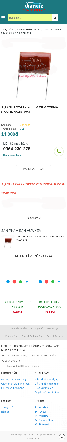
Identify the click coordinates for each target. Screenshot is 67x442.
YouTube (42, 416)
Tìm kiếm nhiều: (18, 328)
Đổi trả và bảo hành (12, 388)
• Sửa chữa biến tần (31, 336)
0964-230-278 (16, 148)
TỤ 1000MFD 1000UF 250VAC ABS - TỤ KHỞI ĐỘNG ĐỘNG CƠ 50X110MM (49, 307)
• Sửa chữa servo (54, 336)
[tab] (33, 169)
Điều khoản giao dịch (47, 383)
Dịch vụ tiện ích (44, 388)
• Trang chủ (37, 328)
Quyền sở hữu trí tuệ (47, 392)
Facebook (42, 407)
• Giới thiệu (53, 328)
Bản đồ (5, 411)
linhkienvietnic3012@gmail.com (22, 366)
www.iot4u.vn (33, 438)
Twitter (40, 411)
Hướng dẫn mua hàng (14, 379)
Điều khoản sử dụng (46, 379)
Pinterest (42, 424)
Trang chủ (7, 407)
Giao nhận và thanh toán (15, 383)
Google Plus (44, 420)
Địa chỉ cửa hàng (12, 155)
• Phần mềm (10, 336)
